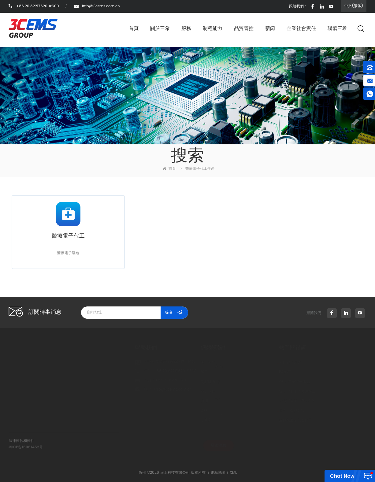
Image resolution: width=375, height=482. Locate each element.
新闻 (270, 28)
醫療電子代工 (68, 236)
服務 (186, 28)
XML (233, 473)
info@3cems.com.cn (101, 6)
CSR (170, 411)
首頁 (134, 28)
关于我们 (174, 362)
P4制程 (244, 372)
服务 (170, 372)
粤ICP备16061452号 (26, 447)
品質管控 (244, 28)
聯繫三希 (337, 28)
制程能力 (212, 28)
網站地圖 (218, 473)
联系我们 (174, 420)
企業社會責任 (301, 28)
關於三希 (160, 28)
